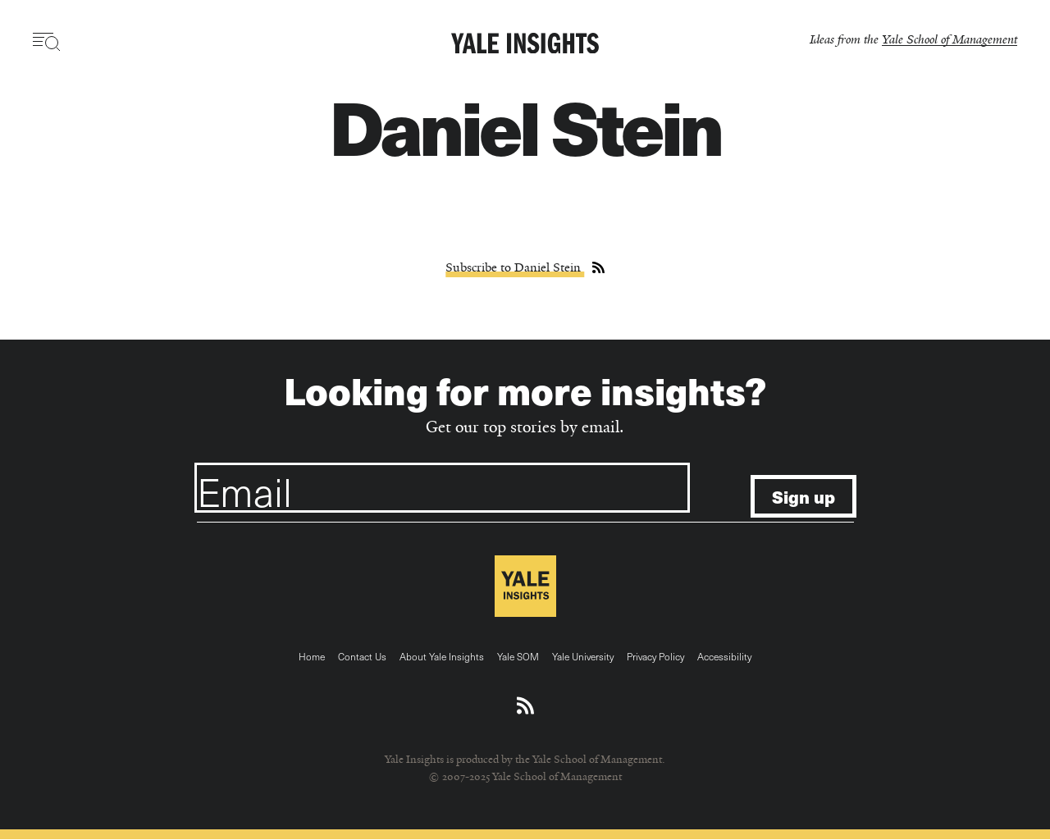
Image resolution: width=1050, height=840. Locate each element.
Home (312, 656)
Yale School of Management (949, 39)
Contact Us (362, 656)
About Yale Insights (441, 656)
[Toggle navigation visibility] (47, 42)
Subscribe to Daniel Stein (514, 267)
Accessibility (724, 656)
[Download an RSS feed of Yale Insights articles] (525, 706)
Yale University (583, 656)
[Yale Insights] (525, 44)
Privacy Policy (655, 656)
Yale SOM (518, 656)
